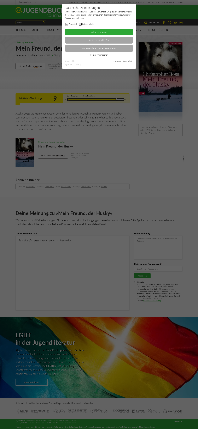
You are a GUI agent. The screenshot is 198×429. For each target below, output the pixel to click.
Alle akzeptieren (99, 31)
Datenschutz (128, 61)
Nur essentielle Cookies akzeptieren (99, 48)
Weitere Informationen (99, 55)
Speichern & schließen (99, 40)
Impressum (116, 61)
